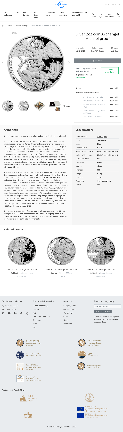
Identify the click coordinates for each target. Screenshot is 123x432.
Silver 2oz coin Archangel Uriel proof (101, 269)
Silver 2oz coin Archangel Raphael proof (61, 269)
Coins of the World (50, 13)
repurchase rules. (83, 77)
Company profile (70, 306)
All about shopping (40, 306)
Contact (36, 309)
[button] (7, 62)
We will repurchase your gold (79, 13)
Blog (34, 327)
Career (66, 316)
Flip (14, 34)
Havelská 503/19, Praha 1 (93, 101)
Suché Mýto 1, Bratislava (92, 116)
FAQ (34, 313)
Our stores (37, 320)
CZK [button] (106, 5)
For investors (26, 13)
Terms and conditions (41, 316)
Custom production (63, 13)
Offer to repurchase (109, 70)
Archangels (102, 136)
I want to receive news (102, 311)
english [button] (115, 5)
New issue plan (36, 14)
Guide (35, 323)
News (65, 320)
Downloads (68, 323)
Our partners (68, 313)
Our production (69, 309)
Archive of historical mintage (17, 26)
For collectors (8, 13)
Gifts (17, 12)
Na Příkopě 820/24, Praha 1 (94, 97)
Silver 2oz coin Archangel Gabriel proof (22, 269)
